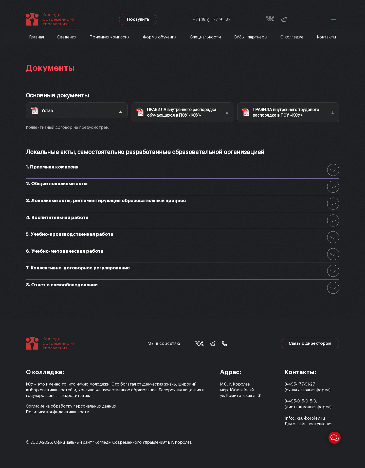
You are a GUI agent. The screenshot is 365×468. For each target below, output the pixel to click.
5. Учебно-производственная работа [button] (69, 234)
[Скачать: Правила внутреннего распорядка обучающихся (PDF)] (182, 112)
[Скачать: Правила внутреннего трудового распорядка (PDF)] (288, 112)
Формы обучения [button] (159, 37)
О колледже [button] (291, 37)
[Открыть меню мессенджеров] (334, 437)
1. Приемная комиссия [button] (52, 167)
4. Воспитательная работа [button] (57, 217)
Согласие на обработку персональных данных (71, 406)
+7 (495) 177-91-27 (212, 19)
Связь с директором (310, 344)
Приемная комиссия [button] (109, 37)
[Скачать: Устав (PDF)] (77, 110)
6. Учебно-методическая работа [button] (64, 251)
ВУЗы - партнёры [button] (250, 37)
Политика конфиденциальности (57, 412)
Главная (36, 37)
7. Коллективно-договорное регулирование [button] (78, 268)
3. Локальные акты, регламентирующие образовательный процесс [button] (106, 200)
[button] (330, 19)
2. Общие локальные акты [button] (56, 183)
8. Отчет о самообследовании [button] (62, 285)
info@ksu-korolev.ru (305, 418)
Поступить (138, 19)
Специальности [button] (205, 37)
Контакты (326, 37)
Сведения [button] (66, 37)
